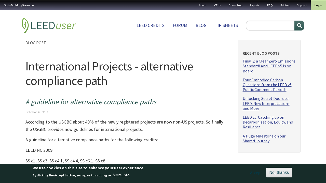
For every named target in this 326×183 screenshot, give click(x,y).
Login (318, 5)
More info (121, 176)
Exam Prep (235, 5)
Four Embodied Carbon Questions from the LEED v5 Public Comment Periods (267, 85)
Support (302, 5)
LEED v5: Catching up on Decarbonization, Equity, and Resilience (268, 122)
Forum (180, 25)
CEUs (217, 5)
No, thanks (279, 174)
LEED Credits (151, 25)
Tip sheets (226, 25)
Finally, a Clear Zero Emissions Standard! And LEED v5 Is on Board (269, 66)
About (203, 5)
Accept (256, 174)
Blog (201, 25)
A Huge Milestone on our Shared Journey (264, 138)
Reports (255, 5)
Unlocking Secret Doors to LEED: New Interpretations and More (266, 103)
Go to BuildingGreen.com (20, 5)
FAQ (270, 5)
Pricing (284, 5)
